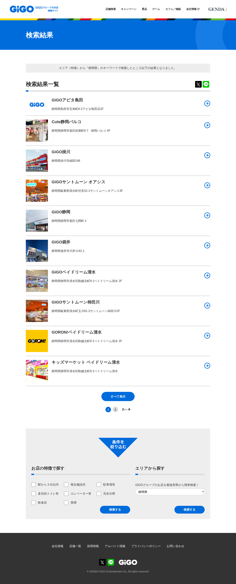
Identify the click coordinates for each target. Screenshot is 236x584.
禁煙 (74, 502)
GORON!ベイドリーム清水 (77, 332)
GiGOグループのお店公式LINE (110, 562)
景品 (144, 9)
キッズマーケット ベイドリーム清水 (86, 362)
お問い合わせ (175, 546)
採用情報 (93, 546)
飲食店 (42, 502)
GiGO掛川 (61, 152)
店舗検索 (110, 9)
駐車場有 (109, 484)
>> (125, 409)
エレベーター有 (81, 493)
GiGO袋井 (61, 242)
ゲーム (156, 9)
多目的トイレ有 (48, 493)
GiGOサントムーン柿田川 (76, 302)
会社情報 (191, 9)
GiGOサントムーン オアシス (78, 182)
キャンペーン (128, 9)
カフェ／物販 (173, 9)
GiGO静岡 (61, 212)
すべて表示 (118, 396)
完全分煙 (109, 493)
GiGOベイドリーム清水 (74, 272)
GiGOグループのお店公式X (102, 562)
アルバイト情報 (115, 546)
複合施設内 (78, 484)
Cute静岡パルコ (66, 121)
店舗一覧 (75, 546)
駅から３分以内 (48, 484)
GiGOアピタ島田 (67, 100)
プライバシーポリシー (146, 546)
